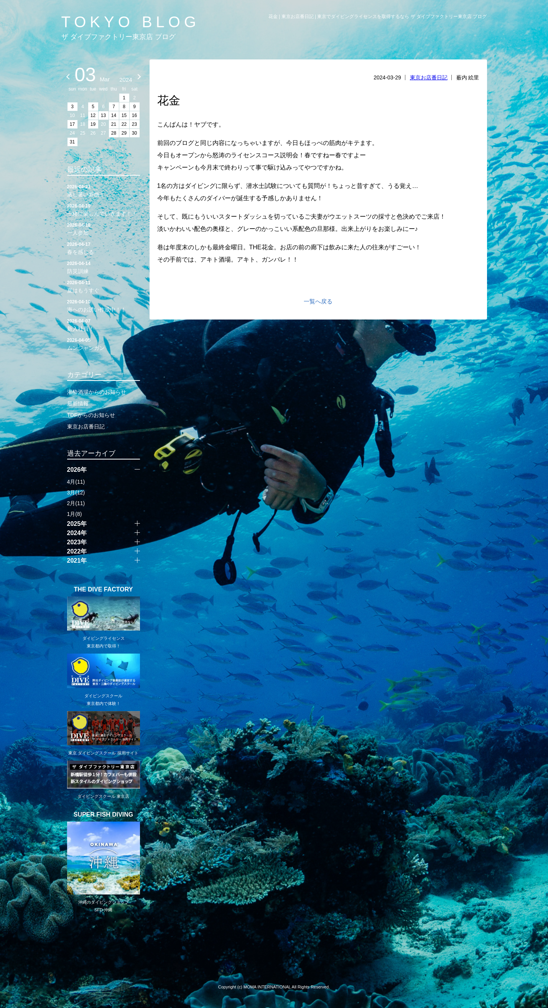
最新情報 (78, 403)
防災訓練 (103, 267)
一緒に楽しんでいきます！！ (103, 209)
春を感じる (103, 247)
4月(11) (76, 482)
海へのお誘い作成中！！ (103, 305)
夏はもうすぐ (103, 286)
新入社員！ (103, 324)
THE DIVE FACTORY (103, 589)
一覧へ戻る (318, 301)
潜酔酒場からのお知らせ (96, 392)
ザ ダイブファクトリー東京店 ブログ (118, 37)
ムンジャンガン (103, 343)
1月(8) (74, 514)
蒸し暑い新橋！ (103, 190)
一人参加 (103, 228)
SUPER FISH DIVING (103, 815)
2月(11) (76, 503)
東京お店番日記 (429, 77)
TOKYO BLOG (130, 21)
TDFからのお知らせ (91, 415)
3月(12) (76, 492)
